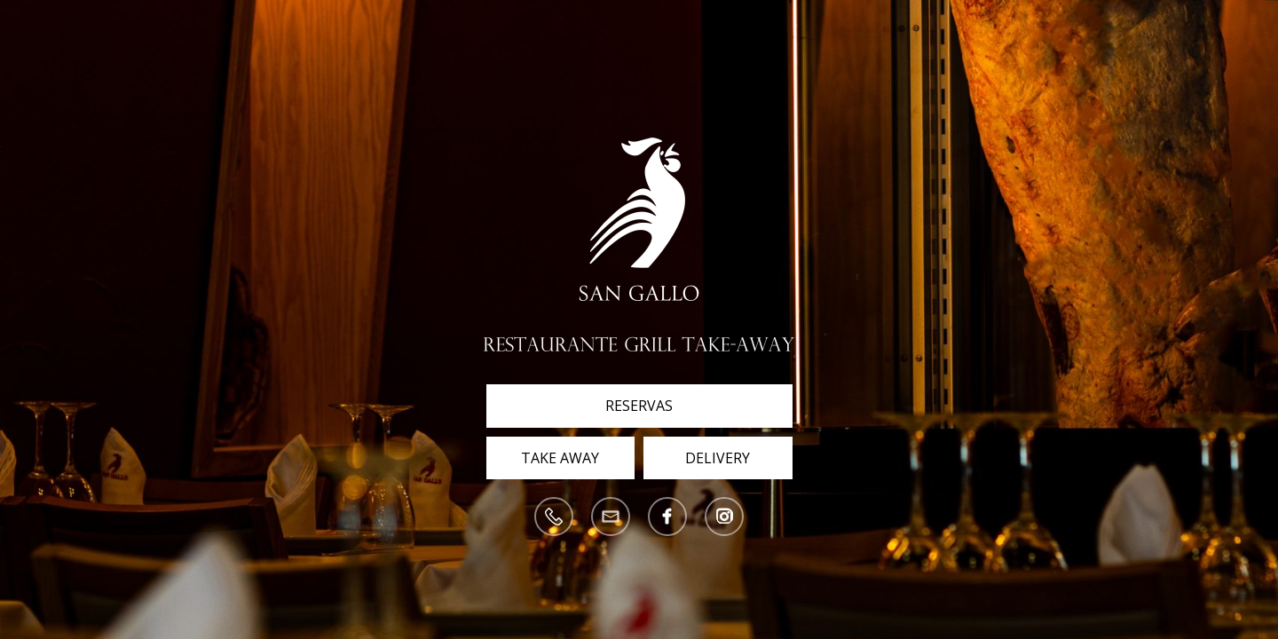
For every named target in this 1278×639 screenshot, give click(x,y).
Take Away (560, 458)
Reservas (639, 405)
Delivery (717, 458)
